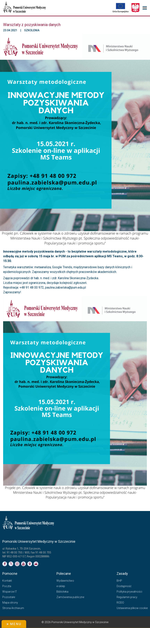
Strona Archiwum (13, 608)
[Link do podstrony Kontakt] (29, 563)
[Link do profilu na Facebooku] (4, 563)
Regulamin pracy (127, 597)
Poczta (6, 586)
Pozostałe (8, 597)
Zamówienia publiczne (70, 597)
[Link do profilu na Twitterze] (11, 563)
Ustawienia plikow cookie (132, 608)
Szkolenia (31, 30)
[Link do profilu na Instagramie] (17, 563)
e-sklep (60, 586)
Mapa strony (10, 602)
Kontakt (7, 580)
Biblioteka (62, 591)
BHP (119, 580)
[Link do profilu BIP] (36, 563)
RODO (120, 602)
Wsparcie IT (9, 591)
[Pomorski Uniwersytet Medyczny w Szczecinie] (24, 8)
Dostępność (124, 586)
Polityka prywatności (129, 591)
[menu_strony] (145, 8)
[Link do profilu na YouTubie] (23, 563)
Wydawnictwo (65, 580)
